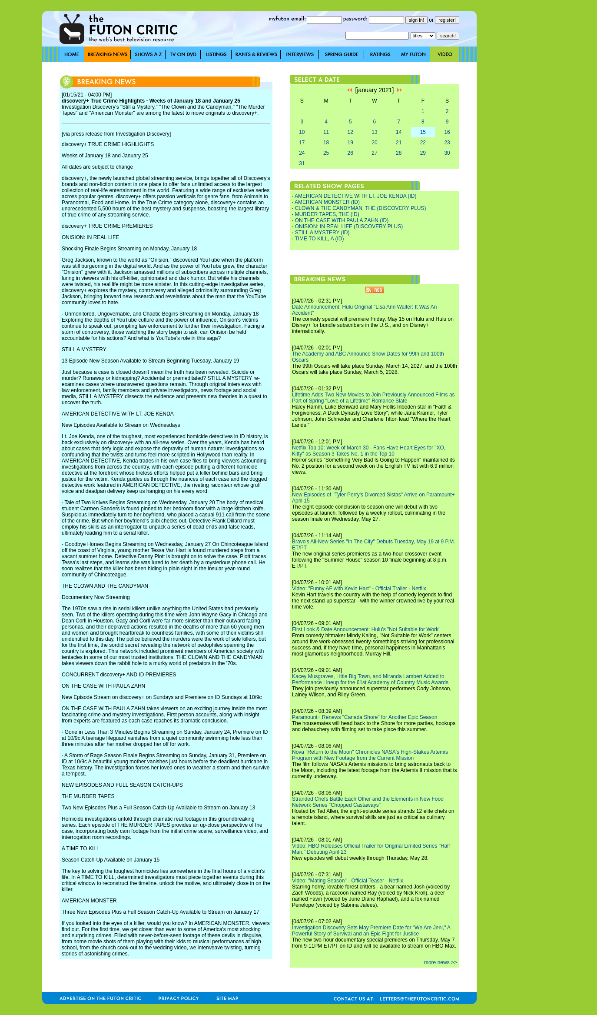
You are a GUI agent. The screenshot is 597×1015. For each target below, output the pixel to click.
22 (423, 143)
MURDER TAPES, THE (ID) (327, 214)
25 (326, 153)
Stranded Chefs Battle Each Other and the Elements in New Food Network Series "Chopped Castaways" (368, 802)
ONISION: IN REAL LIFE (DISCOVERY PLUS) (349, 226)
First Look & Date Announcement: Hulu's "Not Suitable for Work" (366, 629)
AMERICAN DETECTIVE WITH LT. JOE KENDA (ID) (355, 196)
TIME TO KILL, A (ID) (319, 239)
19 (350, 143)
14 (398, 132)
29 (423, 153)
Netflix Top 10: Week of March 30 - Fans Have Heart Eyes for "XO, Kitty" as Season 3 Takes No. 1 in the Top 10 (368, 451)
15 (423, 132)
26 (350, 153)
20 (374, 143)
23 (447, 143)
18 (326, 143)
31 (302, 163)
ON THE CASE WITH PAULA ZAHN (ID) (342, 220)
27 (374, 153)
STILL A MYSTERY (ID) (322, 233)
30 (447, 153)
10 (302, 132)
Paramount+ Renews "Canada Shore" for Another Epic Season (364, 717)
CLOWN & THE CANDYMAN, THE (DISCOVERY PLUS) (360, 208)
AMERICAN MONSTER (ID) (327, 202)
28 (398, 153)
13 (374, 132)
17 (302, 143)
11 (326, 132)
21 (398, 143)
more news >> (440, 962)
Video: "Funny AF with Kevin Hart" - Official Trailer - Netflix (359, 589)
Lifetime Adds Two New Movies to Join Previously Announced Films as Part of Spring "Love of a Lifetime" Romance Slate (373, 398)
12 (350, 132)
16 (447, 132)
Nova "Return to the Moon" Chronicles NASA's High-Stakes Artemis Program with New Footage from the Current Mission (370, 755)
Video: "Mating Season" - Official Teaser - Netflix (347, 881)
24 (302, 153)
